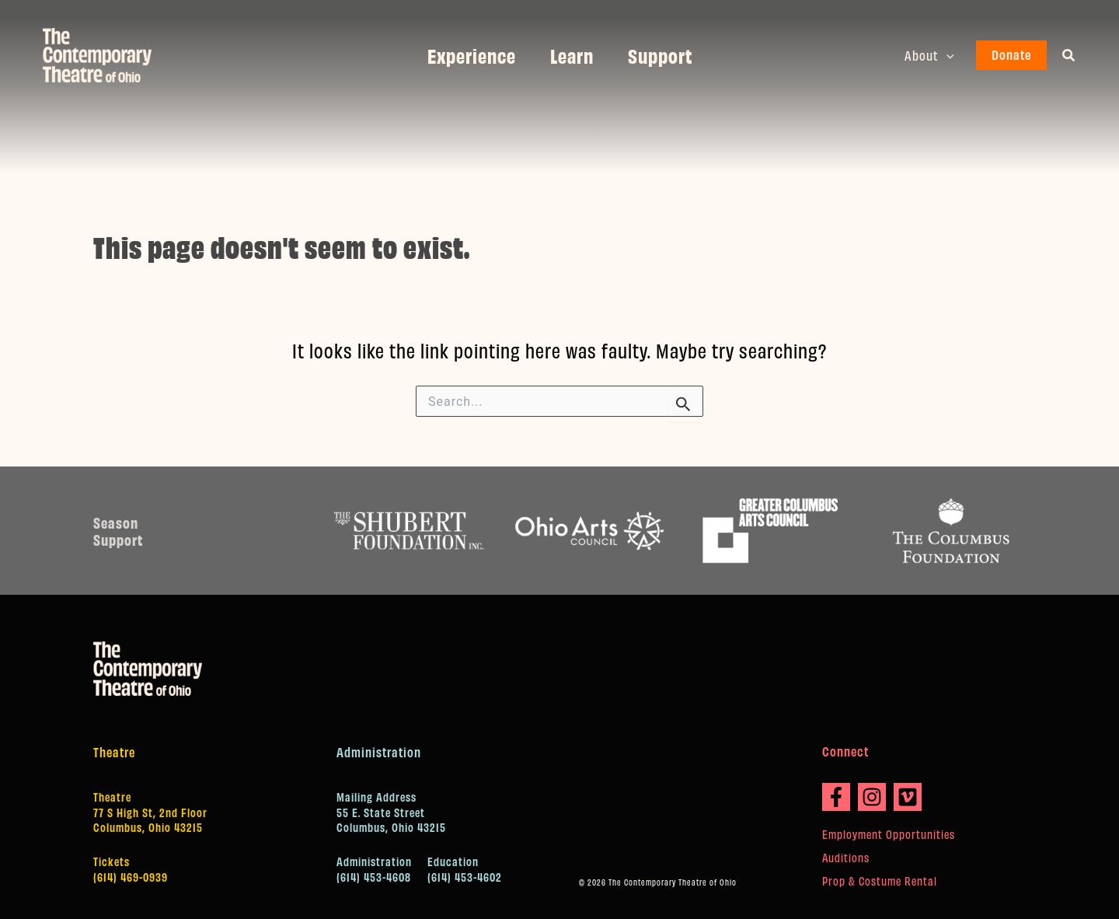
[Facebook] (836, 797)
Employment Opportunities (888, 833)
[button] (948, 55)
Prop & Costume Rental (879, 880)
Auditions (846, 857)
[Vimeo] (908, 797)
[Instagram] (872, 797)
